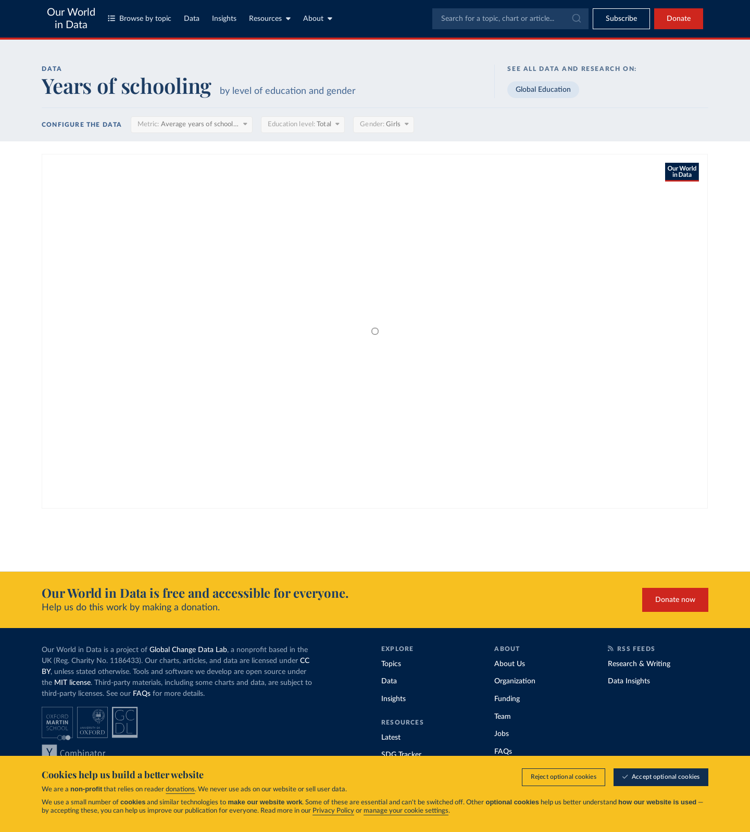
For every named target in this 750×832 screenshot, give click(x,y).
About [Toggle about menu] (317, 18)
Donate (679, 18)
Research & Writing (639, 664)
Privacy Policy (333, 810)
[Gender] (383, 124)
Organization (514, 681)
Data (191, 18)
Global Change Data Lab (188, 650)
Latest (391, 737)
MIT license (72, 682)
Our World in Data (71, 18)
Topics (391, 664)
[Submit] (576, 18)
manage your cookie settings (406, 810)
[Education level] (303, 124)
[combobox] (510, 18)
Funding (507, 699)
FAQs (142, 693)
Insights (224, 18)
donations (180, 789)
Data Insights (629, 681)
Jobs (501, 734)
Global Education (543, 89)
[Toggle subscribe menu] (621, 18)
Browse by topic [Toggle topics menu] (139, 18)
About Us (509, 664)
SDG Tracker (401, 754)
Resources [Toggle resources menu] (270, 18)
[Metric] (192, 124)
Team (502, 716)
